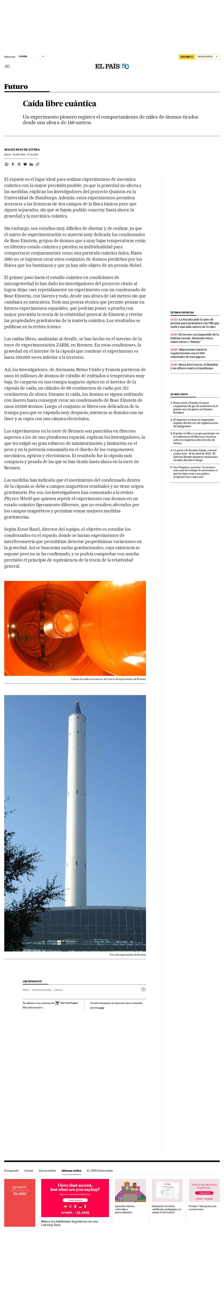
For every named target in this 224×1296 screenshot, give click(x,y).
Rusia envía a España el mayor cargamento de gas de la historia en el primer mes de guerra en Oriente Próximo (195, 407)
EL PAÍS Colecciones (100, 1170)
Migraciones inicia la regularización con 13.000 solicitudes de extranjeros (188, 353)
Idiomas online (71, 1170)
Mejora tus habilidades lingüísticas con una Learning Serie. (69, 1223)
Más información (33, 1007)
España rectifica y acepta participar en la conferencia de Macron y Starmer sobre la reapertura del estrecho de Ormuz (196, 438)
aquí (101, 1007)
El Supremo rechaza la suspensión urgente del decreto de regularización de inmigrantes (195, 423)
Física (26, 989)
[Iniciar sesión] (208, 56)
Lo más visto (179, 394)
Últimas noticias (182, 312)
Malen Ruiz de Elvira (22, 149)
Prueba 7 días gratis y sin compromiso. (203, 1208)
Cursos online (47, 1170)
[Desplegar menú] (7, 66)
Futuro (16, 87)
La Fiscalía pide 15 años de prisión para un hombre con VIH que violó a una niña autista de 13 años (194, 323)
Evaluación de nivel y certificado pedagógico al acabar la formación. (166, 1209)
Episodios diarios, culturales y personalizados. (125, 1209)
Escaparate (11, 1170)
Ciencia (58, 989)
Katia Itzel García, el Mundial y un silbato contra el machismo (194, 366)
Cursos (28, 1170)
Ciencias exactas (41, 989)
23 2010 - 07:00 (25, 154)
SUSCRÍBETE (186, 56)
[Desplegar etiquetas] (143, 989)
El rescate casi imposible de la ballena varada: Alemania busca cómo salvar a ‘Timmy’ (194, 338)
